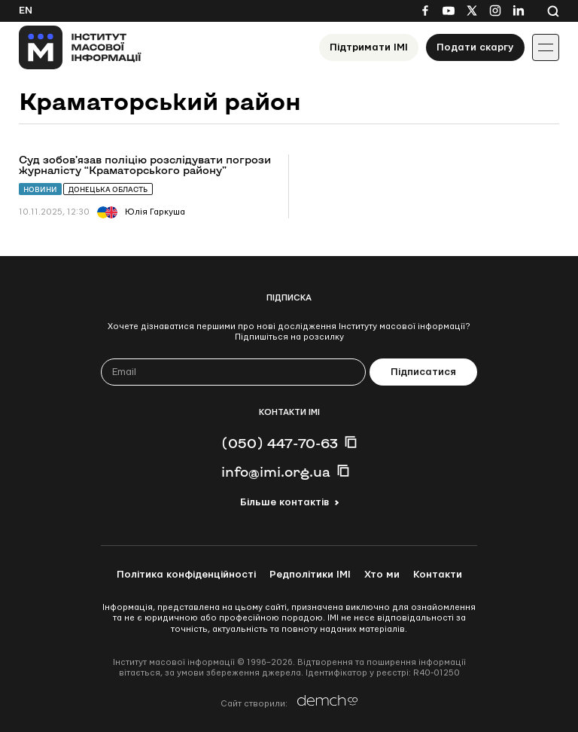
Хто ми (382, 574)
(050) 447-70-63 (279, 443)
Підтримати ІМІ (369, 47)
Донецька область (108, 189)
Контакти (437, 574)
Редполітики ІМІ (310, 574)
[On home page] (80, 47)
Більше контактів (284, 502)
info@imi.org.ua (275, 471)
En (25, 10)
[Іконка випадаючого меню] (545, 47)
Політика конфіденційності (186, 574)
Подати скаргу (475, 47)
